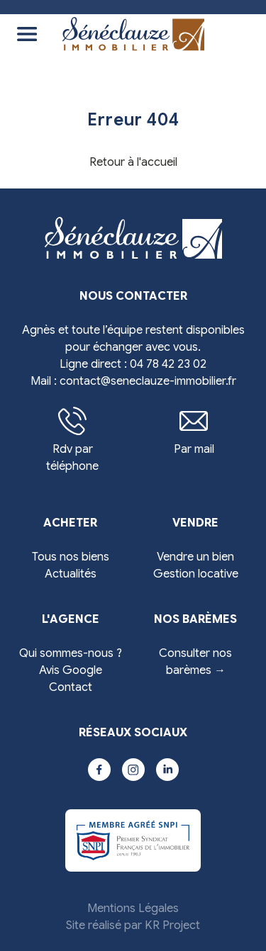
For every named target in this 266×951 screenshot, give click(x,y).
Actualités (70, 574)
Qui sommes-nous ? (70, 653)
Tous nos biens (70, 557)
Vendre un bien (195, 557)
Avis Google (70, 670)
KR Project (172, 925)
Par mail (194, 431)
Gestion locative (195, 574)
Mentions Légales (133, 908)
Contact (70, 687)
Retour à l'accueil (133, 162)
